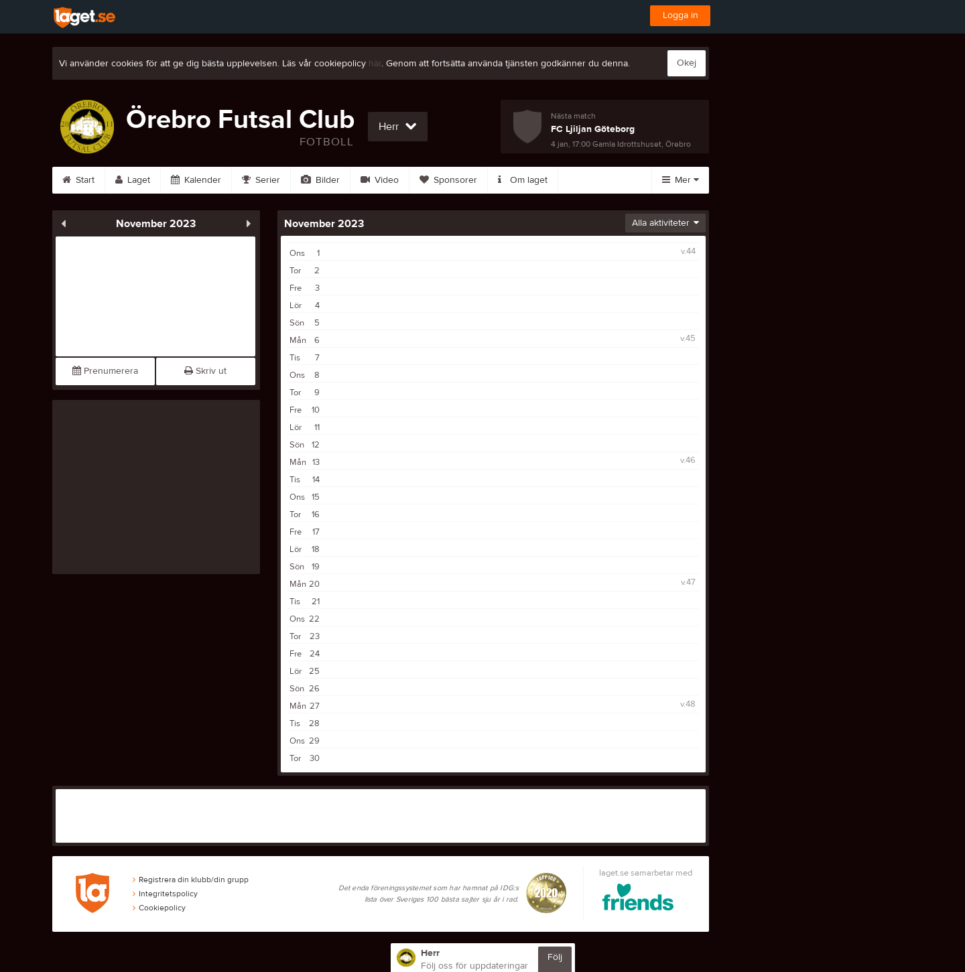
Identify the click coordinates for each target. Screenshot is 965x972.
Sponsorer (448, 180)
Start (78, 180)
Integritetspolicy (165, 893)
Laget (132, 180)
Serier (261, 180)
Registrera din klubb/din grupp (191, 879)
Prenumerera (105, 371)
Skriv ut (205, 371)
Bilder (320, 180)
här (375, 64)
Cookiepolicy (159, 907)
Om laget (523, 180)
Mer (680, 180)
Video (380, 180)
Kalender (196, 180)
